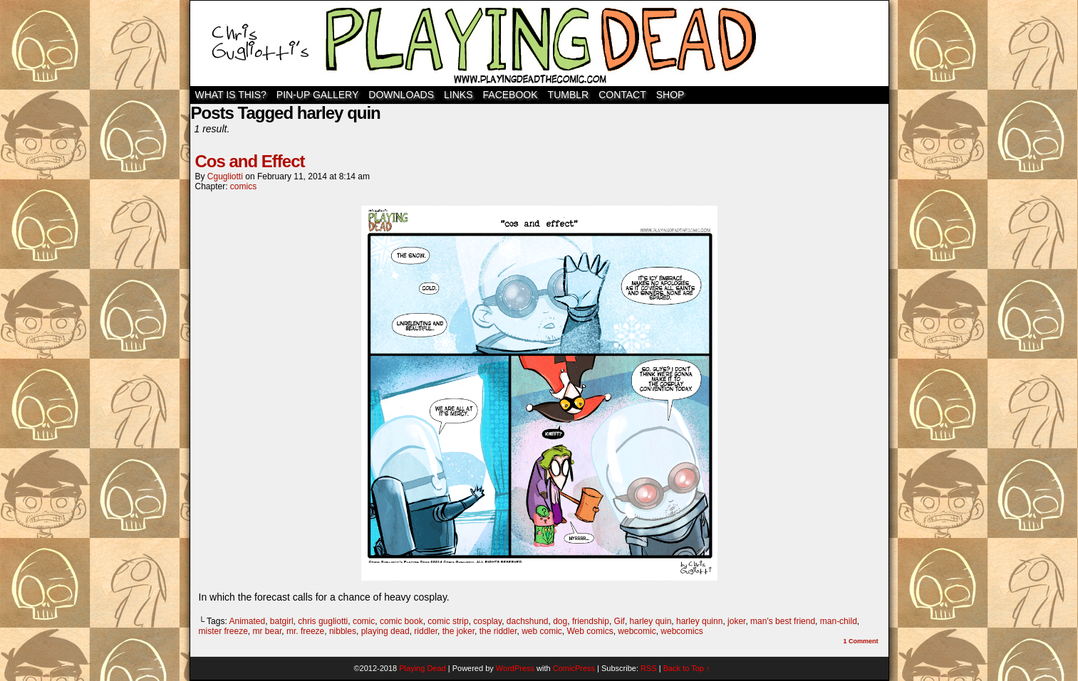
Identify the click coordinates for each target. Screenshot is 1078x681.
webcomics (681, 631)
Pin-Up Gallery (317, 94)
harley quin (651, 621)
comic (364, 621)
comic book (401, 621)
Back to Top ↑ (686, 668)
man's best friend (782, 621)
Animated (247, 621)
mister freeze (223, 631)
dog (560, 621)
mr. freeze (305, 631)
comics (243, 186)
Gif (619, 621)
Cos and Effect (250, 161)
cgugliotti (225, 176)
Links (458, 94)
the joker (458, 631)
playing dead (385, 631)
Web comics (590, 631)
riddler (425, 631)
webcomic (636, 631)
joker (736, 621)
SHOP (670, 94)
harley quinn (699, 621)
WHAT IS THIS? (230, 94)
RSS (649, 668)
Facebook (510, 94)
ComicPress (574, 668)
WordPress (515, 668)
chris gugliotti (323, 621)
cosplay (487, 621)
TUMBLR (568, 94)
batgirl (282, 621)
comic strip (447, 621)
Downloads (401, 94)
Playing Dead (539, 43)
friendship (590, 621)
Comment (860, 641)
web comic (542, 631)
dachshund (528, 621)
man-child (838, 621)
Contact (622, 94)
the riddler (498, 631)
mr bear (267, 631)
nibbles (342, 631)
